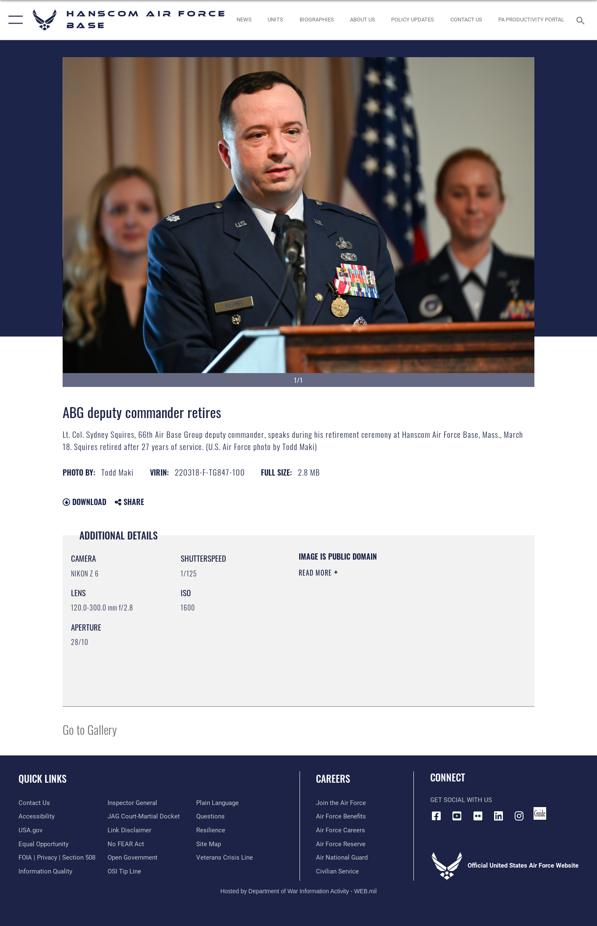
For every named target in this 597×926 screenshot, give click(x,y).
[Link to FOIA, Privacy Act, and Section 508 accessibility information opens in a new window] (56, 857)
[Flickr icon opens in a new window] (477, 816)
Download (84, 501)
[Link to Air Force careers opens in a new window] (340, 830)
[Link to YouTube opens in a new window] (457, 816)
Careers (333, 778)
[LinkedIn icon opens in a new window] (498, 816)
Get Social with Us (461, 800)
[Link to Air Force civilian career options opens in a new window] (337, 871)
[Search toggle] (581, 20)
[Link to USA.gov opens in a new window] (30, 830)
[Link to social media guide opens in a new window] (540, 813)
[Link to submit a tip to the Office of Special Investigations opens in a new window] (124, 871)
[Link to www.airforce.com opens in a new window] (341, 803)
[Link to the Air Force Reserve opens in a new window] (341, 844)
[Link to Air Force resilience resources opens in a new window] (210, 830)
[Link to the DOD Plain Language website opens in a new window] (217, 803)
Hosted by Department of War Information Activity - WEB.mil (298, 891)
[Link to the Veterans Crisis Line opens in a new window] (224, 857)
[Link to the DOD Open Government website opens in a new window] (133, 857)
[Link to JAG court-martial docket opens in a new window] (144, 816)
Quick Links (42, 778)
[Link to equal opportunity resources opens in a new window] (43, 844)
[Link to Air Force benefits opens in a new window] (341, 816)
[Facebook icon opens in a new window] (436, 816)
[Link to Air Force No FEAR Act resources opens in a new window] (126, 844)
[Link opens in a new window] (412, 20)
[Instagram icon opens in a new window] (519, 816)
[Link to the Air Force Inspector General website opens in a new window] (132, 803)
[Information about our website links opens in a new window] (129, 830)
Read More (316, 573)
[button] (13, 20)
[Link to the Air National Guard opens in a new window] (342, 857)
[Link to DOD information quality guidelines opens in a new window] (45, 871)
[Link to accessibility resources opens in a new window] (36, 816)
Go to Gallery (90, 729)
